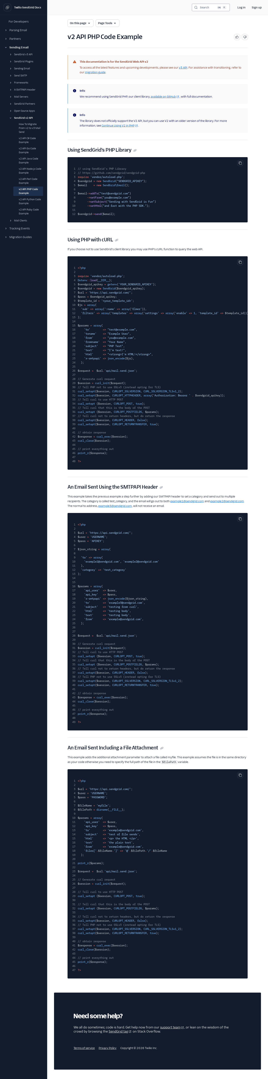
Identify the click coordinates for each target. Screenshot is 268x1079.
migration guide (95, 72)
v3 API (183, 67)
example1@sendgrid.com (187, 501)
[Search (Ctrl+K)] (211, 7)
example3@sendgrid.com (115, 506)
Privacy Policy (107, 1048)
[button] (23, 30)
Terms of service (84, 1048)
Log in (241, 7)
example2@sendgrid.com (227, 501)
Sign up (257, 7)
